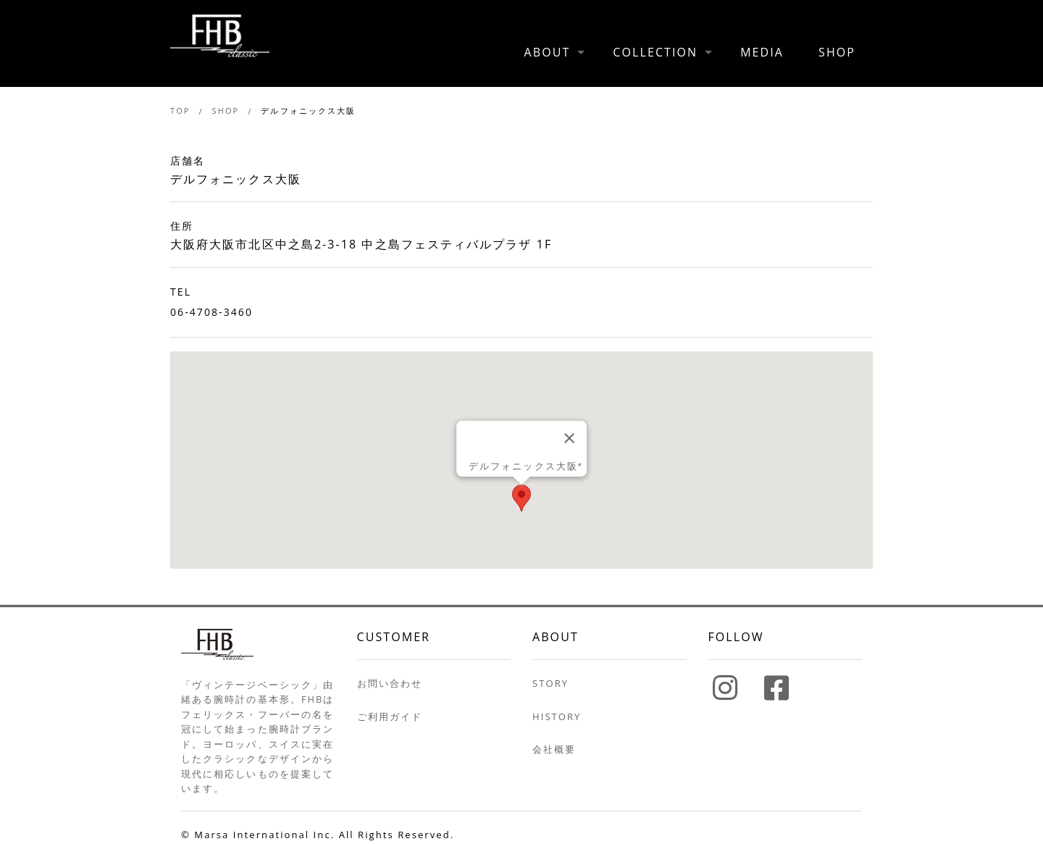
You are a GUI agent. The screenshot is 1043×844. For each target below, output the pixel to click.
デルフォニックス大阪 (308, 110)
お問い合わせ (389, 683)
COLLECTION (655, 52)
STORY (550, 683)
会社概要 (554, 749)
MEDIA (762, 52)
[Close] (569, 438)
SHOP (836, 52)
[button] (521, 498)
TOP (180, 110)
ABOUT (547, 52)
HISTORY (556, 716)
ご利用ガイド (389, 716)
